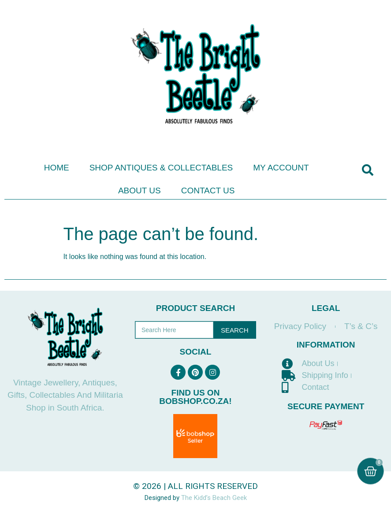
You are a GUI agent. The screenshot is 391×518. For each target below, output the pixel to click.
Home (56, 167)
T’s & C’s (360, 326)
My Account (281, 167)
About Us (139, 190)
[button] (367, 170)
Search (235, 330)
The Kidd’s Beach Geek (214, 498)
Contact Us (208, 190)
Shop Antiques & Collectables (161, 167)
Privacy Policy (300, 326)
